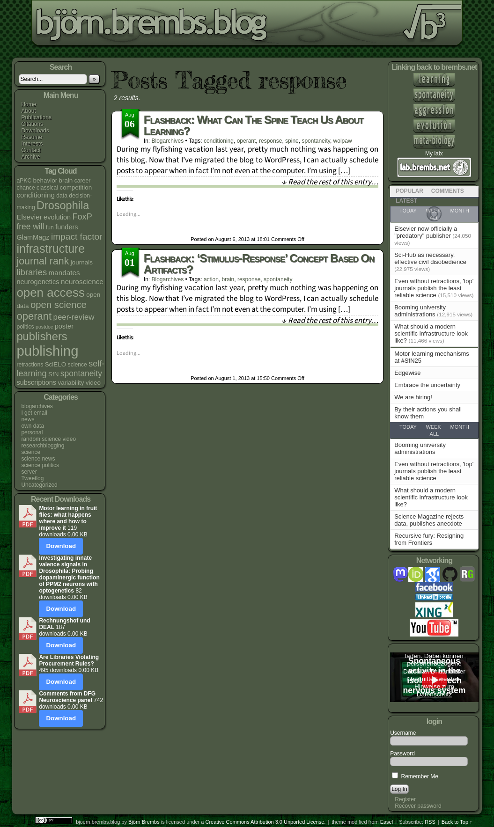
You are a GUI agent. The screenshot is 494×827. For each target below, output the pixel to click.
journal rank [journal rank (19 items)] (42, 261)
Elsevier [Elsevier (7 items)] (29, 217)
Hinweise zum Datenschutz (434, 690)
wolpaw (342, 141)
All (434, 434)
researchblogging (42, 445)
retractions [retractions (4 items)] (29, 364)
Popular (409, 191)
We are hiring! (413, 397)
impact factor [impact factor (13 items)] (77, 237)
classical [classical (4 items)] (47, 187)
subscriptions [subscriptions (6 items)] (36, 382)
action (211, 279)
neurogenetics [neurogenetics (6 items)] (37, 281)
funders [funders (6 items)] (66, 227)
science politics (40, 465)
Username (403, 733)
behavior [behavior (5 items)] (45, 180)
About (28, 111)
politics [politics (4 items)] (25, 326)
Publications (36, 117)
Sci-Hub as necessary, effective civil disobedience (430, 258)
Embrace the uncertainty (427, 384)
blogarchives (36, 406)
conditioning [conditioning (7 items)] (35, 195)
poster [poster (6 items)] (64, 326)
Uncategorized (39, 485)
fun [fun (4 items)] (50, 227)
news (27, 419)
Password (402, 753)
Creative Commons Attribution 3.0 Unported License (265, 822)
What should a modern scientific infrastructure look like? (431, 333)
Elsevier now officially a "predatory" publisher (425, 232)
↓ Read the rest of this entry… (329, 182)
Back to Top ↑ (457, 822)
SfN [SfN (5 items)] (53, 374)
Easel (386, 822)
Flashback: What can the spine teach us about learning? (253, 125)
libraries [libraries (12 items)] (31, 272)
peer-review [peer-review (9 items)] (74, 317)
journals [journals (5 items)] (82, 262)
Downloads (35, 130)
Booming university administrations (420, 311)
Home (28, 104)
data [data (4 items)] (61, 195)
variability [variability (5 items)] (71, 382)
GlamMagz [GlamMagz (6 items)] (32, 237)
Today (408, 427)
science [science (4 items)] (77, 364)
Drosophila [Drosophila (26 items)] (63, 205)
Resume (31, 137)
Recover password (418, 806)
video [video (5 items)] (93, 382)
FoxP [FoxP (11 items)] (82, 216)
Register (405, 799)
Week (433, 427)
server (29, 471)
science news (38, 458)
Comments (447, 191)
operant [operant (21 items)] (34, 316)
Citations (32, 124)
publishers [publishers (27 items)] (41, 336)
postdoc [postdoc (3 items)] (44, 326)
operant (246, 141)
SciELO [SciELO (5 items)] (55, 364)
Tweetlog (32, 478)
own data (32, 426)
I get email (34, 413)
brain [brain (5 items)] (66, 180)
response (270, 141)
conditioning (219, 141)
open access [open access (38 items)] (50, 292)
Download (61, 545)
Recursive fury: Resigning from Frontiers (429, 539)
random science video (48, 439)
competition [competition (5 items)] (75, 187)
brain (228, 279)
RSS (430, 822)
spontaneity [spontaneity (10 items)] (81, 373)
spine (292, 141)
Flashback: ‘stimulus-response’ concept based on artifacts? (259, 264)
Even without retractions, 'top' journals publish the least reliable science (433, 288)
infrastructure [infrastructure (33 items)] (50, 248)
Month (459, 427)
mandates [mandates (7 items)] (64, 273)
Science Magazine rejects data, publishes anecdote (429, 520)
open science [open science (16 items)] (58, 305)
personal (32, 432)
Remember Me (415, 776)
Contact (30, 150)
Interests (32, 143)
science (30, 452)
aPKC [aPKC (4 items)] (23, 180)
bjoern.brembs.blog (231, 25)
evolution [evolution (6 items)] (57, 217)
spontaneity (316, 141)
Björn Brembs (144, 822)
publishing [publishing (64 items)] (47, 351)
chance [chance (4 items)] (25, 187)
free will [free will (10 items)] (30, 226)
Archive (30, 157)
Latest (406, 201)
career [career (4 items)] (82, 180)
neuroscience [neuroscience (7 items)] (82, 281)
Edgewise (407, 372)
